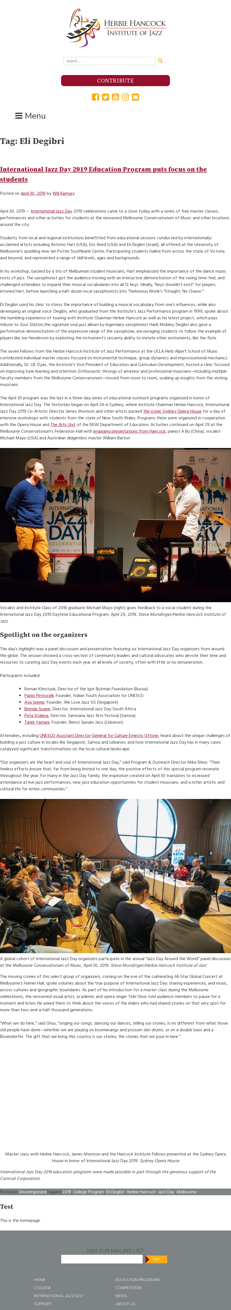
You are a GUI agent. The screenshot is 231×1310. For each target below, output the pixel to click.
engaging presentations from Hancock (129, 431)
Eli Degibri (115, 1192)
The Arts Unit (63, 424)
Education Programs (138, 1279)
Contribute (115, 81)
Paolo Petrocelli (39, 695)
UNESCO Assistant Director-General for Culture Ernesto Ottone (99, 735)
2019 (66, 1192)
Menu (35, 116)
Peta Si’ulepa (36, 715)
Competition (128, 1288)
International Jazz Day (51, 211)
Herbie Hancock (141, 1192)
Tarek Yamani (36, 722)
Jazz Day (166, 1192)
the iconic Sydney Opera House (172, 411)
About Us (125, 1304)
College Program (88, 1192)
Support (43, 1304)
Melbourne (187, 1192)
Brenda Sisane (37, 709)
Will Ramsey (63, 193)
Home (39, 1279)
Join (156, 1259)
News (121, 1296)
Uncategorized (33, 1192)
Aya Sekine (34, 702)
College (42, 1288)
